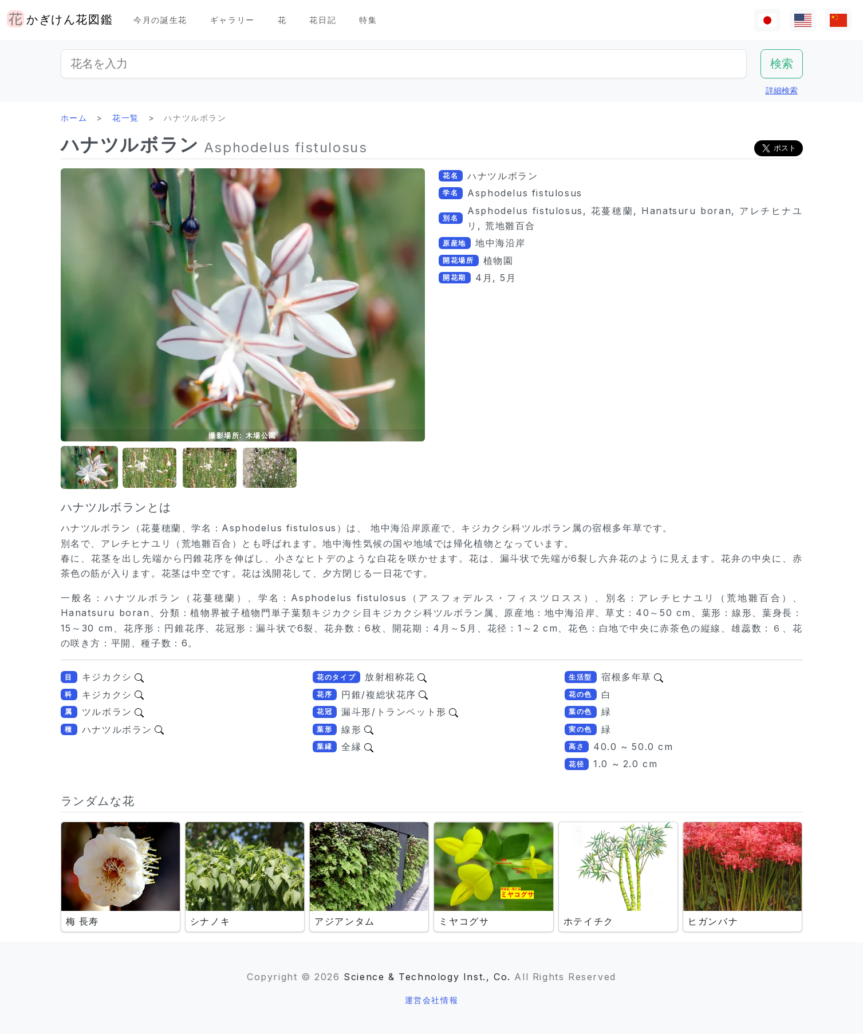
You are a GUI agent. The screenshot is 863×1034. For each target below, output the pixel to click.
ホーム (74, 118)
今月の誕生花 (160, 20)
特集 (368, 20)
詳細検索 (782, 90)
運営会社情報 (432, 1000)
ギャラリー (232, 20)
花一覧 (125, 118)
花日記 (322, 20)
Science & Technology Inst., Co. (427, 976)
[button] (89, 468)
